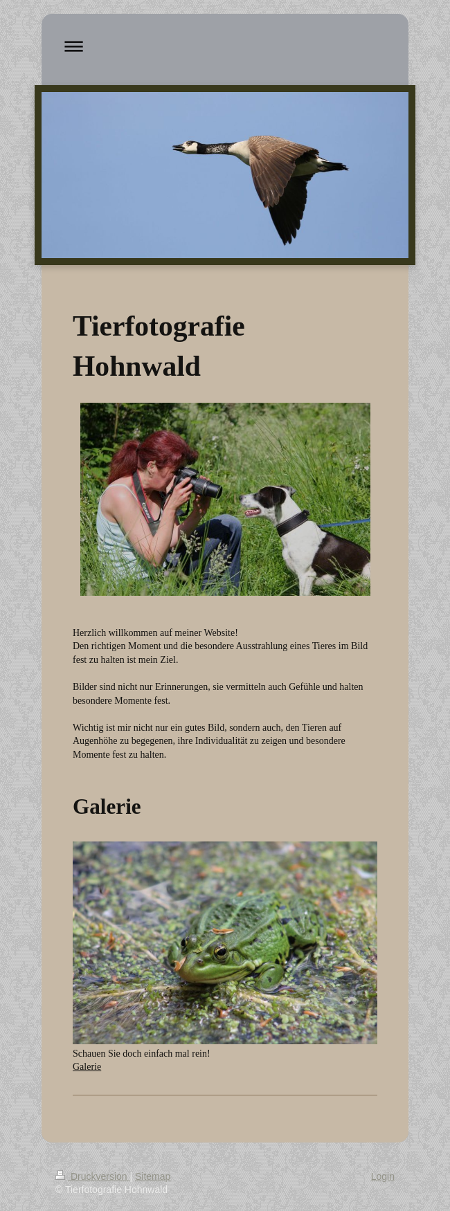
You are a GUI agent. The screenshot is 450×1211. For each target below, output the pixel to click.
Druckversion (92, 1176)
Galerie (87, 1067)
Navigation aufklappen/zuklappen (225, 46)
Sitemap (152, 1176)
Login (383, 1176)
